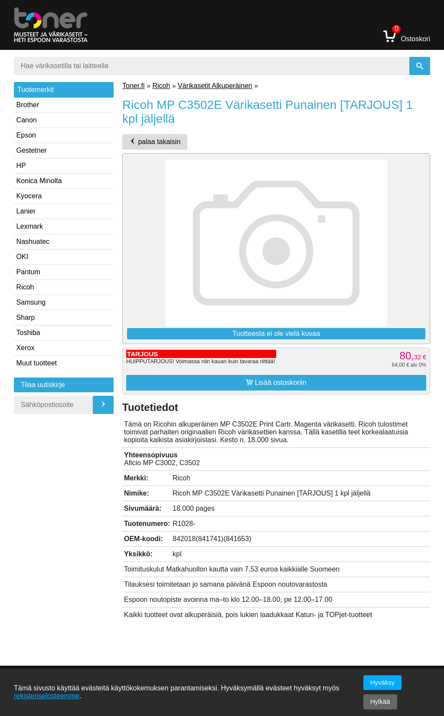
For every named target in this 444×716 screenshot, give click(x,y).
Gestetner (31, 150)
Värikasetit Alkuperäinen (215, 85)
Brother (27, 104)
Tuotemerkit (35, 89)
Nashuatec (33, 241)
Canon (26, 120)
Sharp (25, 317)
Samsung (31, 302)
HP (21, 165)
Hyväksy (382, 682)
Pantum (28, 272)
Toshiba (28, 332)
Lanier (26, 211)
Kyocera (29, 196)
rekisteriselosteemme (46, 696)
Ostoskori (406, 36)
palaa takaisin (154, 141)
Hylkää (380, 701)
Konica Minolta (39, 180)
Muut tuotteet (36, 363)
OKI (22, 256)
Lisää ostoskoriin (276, 382)
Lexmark (29, 226)
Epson (26, 135)
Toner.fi (133, 85)
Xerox (25, 347)
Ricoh (25, 287)
